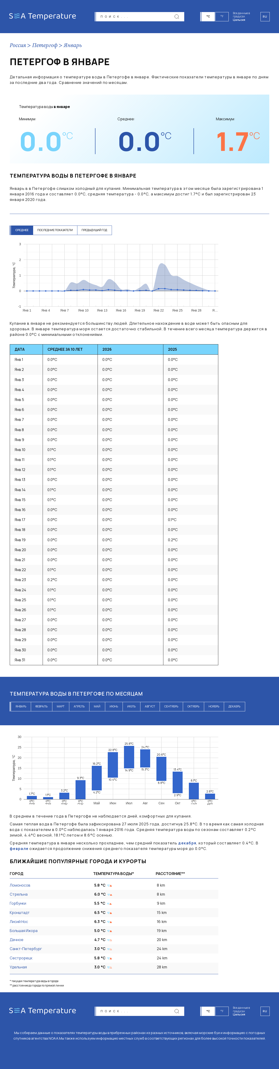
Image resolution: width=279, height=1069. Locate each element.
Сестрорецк (21, 958)
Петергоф (44, 45)
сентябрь (171, 706)
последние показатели (55, 230)
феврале (19, 848)
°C (208, 16)
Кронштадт (20, 912)
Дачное (16, 939)
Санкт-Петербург (26, 948)
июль (131, 706)
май (97, 706)
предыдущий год (95, 230)
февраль (41, 706)
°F (222, 16)
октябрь (193, 706)
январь (21, 706)
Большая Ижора (24, 930)
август (150, 706)
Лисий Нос (19, 921)
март (60, 706)
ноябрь (214, 706)
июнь (114, 706)
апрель (79, 706)
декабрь (234, 706)
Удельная (18, 967)
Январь (73, 45)
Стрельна (19, 894)
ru (265, 1011)
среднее (22, 230)
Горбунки (18, 903)
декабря (187, 843)
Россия (18, 45)
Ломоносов (20, 885)
